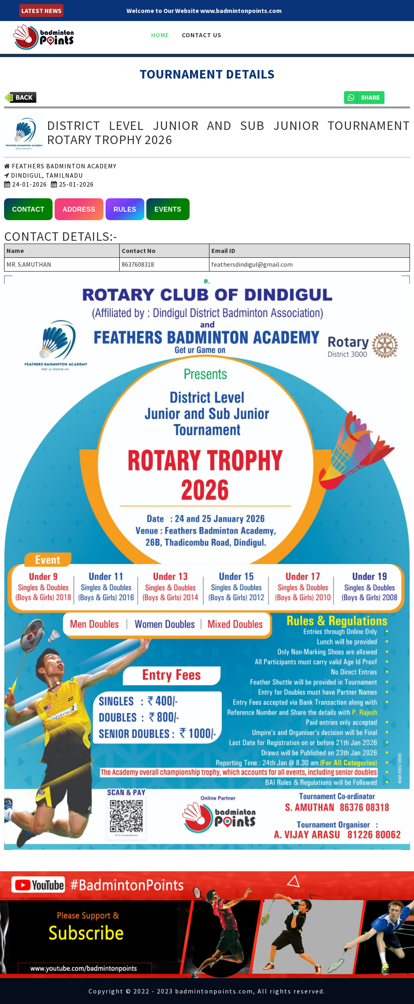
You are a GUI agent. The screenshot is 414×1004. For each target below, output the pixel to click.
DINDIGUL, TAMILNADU (46, 175)
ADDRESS (79, 209)
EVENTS (167, 209)
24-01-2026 (25, 184)
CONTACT (28, 209)
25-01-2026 (72, 184)
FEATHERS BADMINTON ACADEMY (63, 166)
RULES (125, 209)
